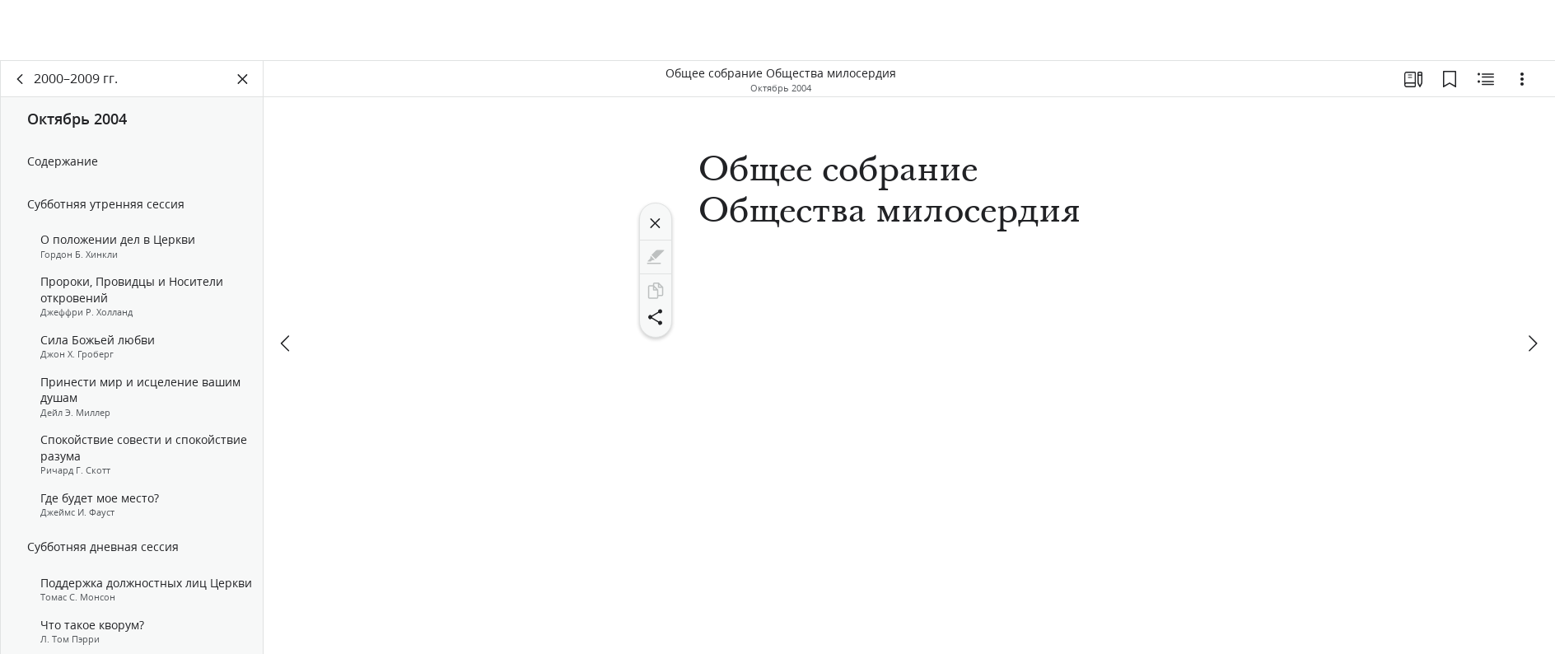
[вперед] (1531, 343)
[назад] (20, 79)
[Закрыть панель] (243, 79)
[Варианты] (1522, 79)
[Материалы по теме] (1485, 79)
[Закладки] (1449, 79)
